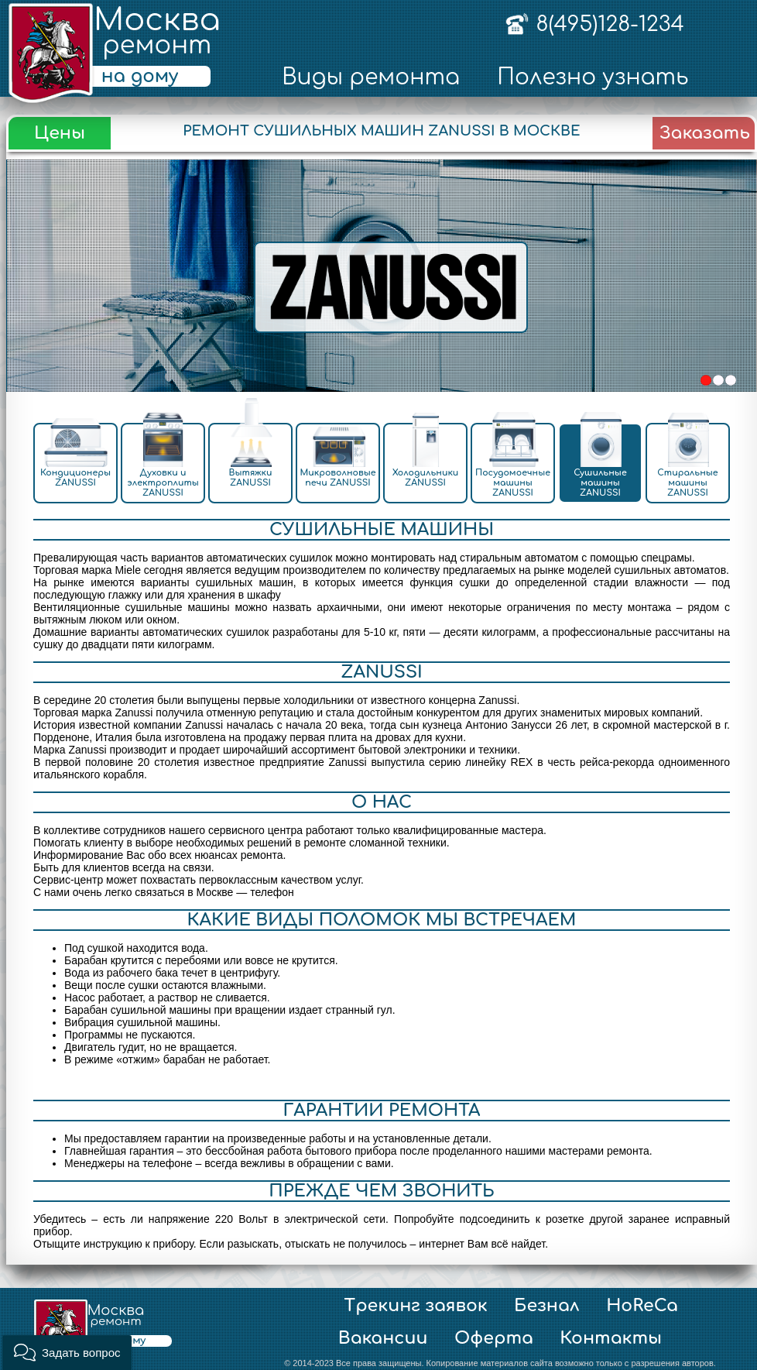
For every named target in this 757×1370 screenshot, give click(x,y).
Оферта (493, 1338)
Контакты (611, 1338)
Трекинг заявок (416, 1305)
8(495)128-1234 (609, 24)
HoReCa (642, 1305)
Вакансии (383, 1338)
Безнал (547, 1305)
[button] (67, 1352)
